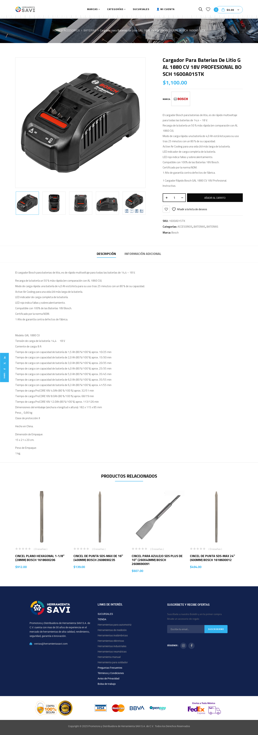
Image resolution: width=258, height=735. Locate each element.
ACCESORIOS (72, 30)
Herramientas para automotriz (115, 624)
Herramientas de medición (112, 630)
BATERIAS (89, 30)
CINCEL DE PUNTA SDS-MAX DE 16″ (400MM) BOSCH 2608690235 (98, 557)
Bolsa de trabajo (107, 683)
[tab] (106, 254)
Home (56, 30)
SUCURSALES (105, 613)
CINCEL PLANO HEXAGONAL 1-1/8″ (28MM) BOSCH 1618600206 (39, 557)
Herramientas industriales (112, 646)
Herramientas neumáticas (112, 651)
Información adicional (143, 253)
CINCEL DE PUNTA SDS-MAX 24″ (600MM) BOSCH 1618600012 (212, 557)
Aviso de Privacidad (108, 678)
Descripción (106, 253)
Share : (4, 375)
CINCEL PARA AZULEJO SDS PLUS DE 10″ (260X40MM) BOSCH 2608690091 (157, 559)
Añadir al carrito (215, 198)
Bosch (175, 232)
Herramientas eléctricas (111, 640)
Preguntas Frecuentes (110, 667)
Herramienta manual (109, 657)
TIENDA (102, 619)
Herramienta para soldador (113, 662)
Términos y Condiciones (111, 673)
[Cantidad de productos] (174, 198)
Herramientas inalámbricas (113, 635)
